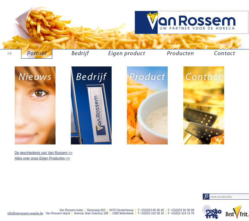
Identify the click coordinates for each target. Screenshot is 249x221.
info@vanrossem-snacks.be (25, 213)
